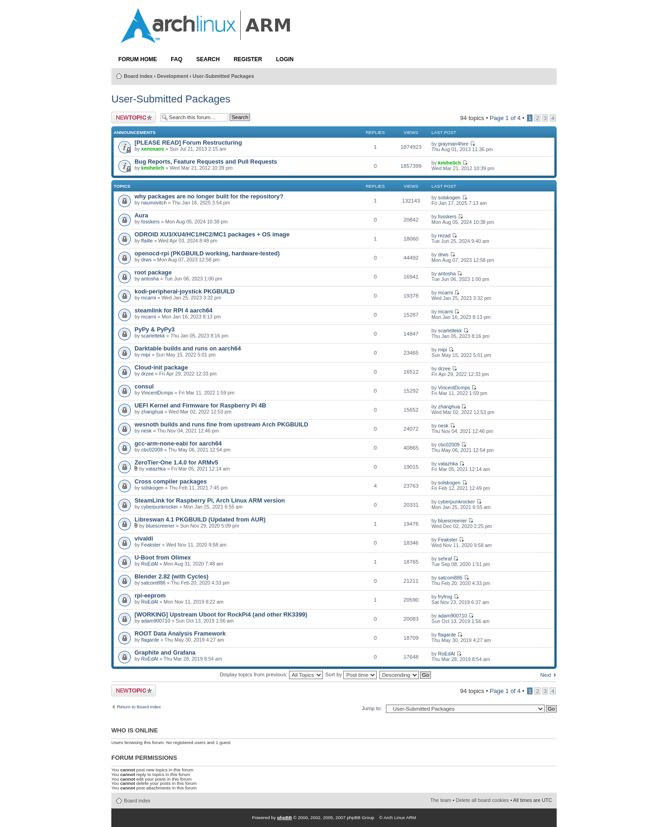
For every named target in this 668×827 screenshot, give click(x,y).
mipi (145, 354)
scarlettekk (153, 335)
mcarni (148, 297)
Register (248, 59)
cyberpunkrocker (159, 506)
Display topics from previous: (270, 674)
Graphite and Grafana (165, 652)
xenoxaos (152, 149)
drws (146, 259)
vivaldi (144, 538)
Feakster (151, 544)
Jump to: (371, 708)
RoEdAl (149, 563)
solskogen (449, 197)
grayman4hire (453, 143)
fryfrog (445, 596)
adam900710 (155, 620)
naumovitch (154, 202)
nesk (146, 430)
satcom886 (153, 582)
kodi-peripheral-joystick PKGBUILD (185, 291)
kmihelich (152, 168)
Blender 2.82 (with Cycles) (171, 576)
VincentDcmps (157, 392)
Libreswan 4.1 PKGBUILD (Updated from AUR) (200, 519)
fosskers (150, 221)
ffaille (147, 240)
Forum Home (137, 59)
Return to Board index (139, 707)
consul (144, 386)
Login (285, 59)
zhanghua (152, 411)
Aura (141, 215)
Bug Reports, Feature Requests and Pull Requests (206, 161)
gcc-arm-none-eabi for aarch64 (178, 443)
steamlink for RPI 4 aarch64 (173, 310)
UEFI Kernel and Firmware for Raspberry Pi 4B (200, 405)
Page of (505, 118)
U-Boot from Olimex (163, 557)
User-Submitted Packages (223, 76)
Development (172, 76)
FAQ (176, 59)
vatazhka (156, 468)
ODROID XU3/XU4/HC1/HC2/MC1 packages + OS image (212, 234)
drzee (147, 373)
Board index (138, 76)
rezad (444, 235)
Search (208, 59)
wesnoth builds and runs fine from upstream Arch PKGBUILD (221, 424)
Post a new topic (133, 117)
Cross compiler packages (171, 481)
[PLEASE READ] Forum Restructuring (188, 142)
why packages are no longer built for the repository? (209, 196)
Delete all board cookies (482, 800)
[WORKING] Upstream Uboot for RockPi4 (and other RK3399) (221, 614)
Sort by (351, 674)
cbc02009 (152, 449)
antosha (150, 278)
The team (440, 800)
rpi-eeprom (150, 595)
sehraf (445, 558)
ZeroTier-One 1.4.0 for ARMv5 (176, 462)
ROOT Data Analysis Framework (180, 633)
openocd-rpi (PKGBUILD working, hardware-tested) (207, 253)
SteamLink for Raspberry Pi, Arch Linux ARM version (210, 500)
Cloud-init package (161, 367)
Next (545, 675)
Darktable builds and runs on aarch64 (188, 348)
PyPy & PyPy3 (155, 329)
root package (153, 272)
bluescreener (160, 525)
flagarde (150, 640)
